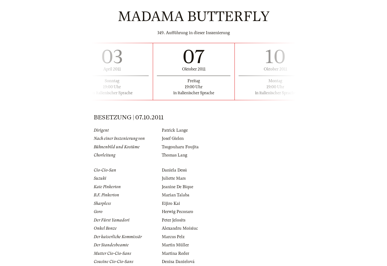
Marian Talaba (175, 195)
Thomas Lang (174, 155)
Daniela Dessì (174, 170)
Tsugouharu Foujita (180, 146)
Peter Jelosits (173, 220)
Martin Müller (175, 245)
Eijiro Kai (171, 203)
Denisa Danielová (178, 261)
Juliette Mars (174, 178)
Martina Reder (175, 253)
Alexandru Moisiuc (180, 228)
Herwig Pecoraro (177, 211)
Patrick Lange (175, 130)
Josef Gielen (173, 138)
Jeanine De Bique (177, 186)
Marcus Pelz (173, 236)
